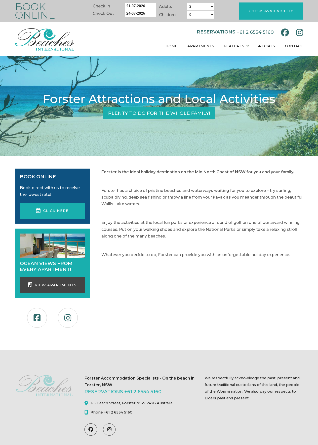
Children (167, 14)
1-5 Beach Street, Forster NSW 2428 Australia (128, 403)
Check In (101, 6)
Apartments (200, 46)
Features (234, 46)
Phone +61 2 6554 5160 (108, 412)
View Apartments (52, 284)
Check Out (103, 13)
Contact (294, 46)
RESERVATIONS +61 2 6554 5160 (122, 391)
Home (171, 46)
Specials (266, 46)
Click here (52, 210)
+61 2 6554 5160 (255, 32)
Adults (165, 6)
